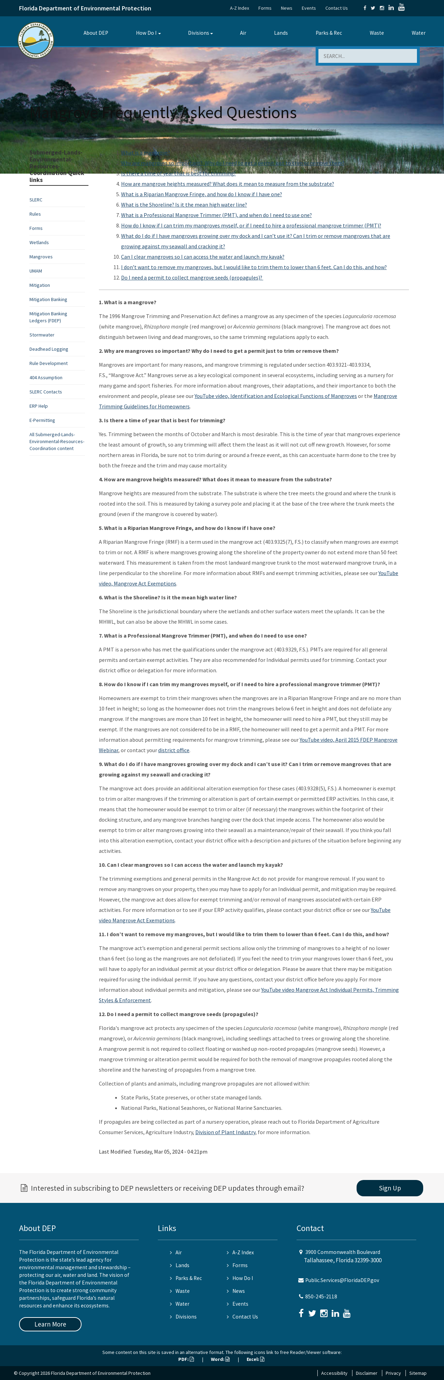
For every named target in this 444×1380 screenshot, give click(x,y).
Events (309, 8)
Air (243, 33)
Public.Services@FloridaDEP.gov (342, 1280)
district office (173, 750)
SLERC (35, 200)
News (286, 8)
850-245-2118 (321, 1296)
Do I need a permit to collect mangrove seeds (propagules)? (192, 277)
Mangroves (41, 256)
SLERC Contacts (45, 392)
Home (36, 130)
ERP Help (38, 406)
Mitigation (39, 285)
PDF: (186, 1359)
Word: (220, 1359)
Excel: (255, 1359)
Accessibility (334, 1373)
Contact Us (336, 8)
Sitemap (418, 1373)
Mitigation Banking (48, 299)
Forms (265, 8)
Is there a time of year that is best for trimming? (178, 173)
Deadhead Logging (48, 349)
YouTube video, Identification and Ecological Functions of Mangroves (276, 395)
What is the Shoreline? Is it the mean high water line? (184, 204)
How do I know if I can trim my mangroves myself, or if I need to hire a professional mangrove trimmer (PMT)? (251, 225)
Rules (35, 214)
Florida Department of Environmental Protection (85, 8)
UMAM (35, 271)
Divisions (198, 33)
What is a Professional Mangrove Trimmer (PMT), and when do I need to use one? (216, 214)
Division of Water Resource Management (100, 130)
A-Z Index (239, 8)
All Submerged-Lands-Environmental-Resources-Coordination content (56, 441)
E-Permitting (42, 420)
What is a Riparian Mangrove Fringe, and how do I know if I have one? (201, 194)
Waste (377, 33)
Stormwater (41, 335)
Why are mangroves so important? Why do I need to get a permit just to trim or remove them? (232, 162)
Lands (281, 33)
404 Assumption (45, 377)
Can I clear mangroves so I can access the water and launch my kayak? (202, 256)
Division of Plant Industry (225, 1132)
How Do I (146, 33)
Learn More (50, 1324)
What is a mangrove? (145, 152)
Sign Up (390, 1188)
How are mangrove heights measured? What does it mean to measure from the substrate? (227, 183)
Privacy (393, 1373)
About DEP (96, 33)
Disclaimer (366, 1373)
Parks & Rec (329, 33)
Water (419, 33)
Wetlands (39, 242)
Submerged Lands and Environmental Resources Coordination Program (202, 130)
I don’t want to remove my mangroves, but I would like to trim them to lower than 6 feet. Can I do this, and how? (254, 267)
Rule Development (48, 363)
